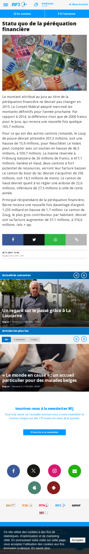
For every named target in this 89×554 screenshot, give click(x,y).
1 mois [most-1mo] (34, 339)
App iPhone (34, 487)
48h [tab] (6, 339)
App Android (53, 487)
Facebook (13, 471)
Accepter (77, 540)
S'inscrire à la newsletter (45, 432)
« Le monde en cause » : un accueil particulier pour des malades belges (39, 377)
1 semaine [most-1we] (19, 339)
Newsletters (74, 471)
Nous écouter (80, 4)
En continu (22, 13)
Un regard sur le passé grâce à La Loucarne (36, 313)
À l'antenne (66, 13)
